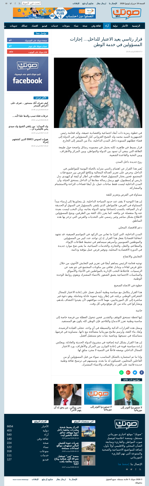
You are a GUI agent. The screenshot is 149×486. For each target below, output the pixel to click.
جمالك (24, 26)
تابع (10, 40)
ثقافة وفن (96, 26)
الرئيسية (136, 26)
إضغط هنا (123, 464)
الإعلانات (76, 3)
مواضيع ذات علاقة (131, 380)
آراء (107, 26)
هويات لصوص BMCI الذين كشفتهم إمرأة (30, 140)
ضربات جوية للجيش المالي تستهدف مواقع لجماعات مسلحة (68, 446)
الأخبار (125, 26)
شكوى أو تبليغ (88, 3)
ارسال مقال (101, 3)
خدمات (54, 26)
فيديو (44, 26)
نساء (76, 26)
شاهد (11, 51)
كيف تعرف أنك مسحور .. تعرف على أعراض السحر (29, 104)
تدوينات (13, 26)
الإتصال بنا (113, 3)
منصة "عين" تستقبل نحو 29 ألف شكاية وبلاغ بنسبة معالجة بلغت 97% (66, 460)
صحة (85, 26)
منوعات (66, 26)
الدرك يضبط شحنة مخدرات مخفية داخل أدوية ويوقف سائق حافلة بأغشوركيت (68, 431)
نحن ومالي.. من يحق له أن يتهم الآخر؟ (67, 409)
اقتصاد (35, 26)
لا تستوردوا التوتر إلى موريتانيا (131, 409)
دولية (115, 26)
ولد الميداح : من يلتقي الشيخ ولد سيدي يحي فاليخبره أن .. (28, 127)
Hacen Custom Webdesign (20, 479)
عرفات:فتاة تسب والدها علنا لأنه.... (30, 116)
